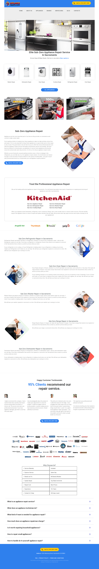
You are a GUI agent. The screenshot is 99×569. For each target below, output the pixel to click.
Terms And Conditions (57, 558)
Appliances (39, 10)
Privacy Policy (43, 558)
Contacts (77, 10)
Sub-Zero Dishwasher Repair (57, 204)
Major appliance (64, 58)
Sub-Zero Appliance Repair (34, 204)
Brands (49, 10)
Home (21, 10)
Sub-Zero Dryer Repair (56, 207)
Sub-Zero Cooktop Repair (34, 207)
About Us (29, 10)
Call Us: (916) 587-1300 (82, 3)
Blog (68, 10)
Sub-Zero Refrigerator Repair (35, 205)
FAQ (36, 558)
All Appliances (50, 90)
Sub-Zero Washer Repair (56, 205)
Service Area (59, 10)
